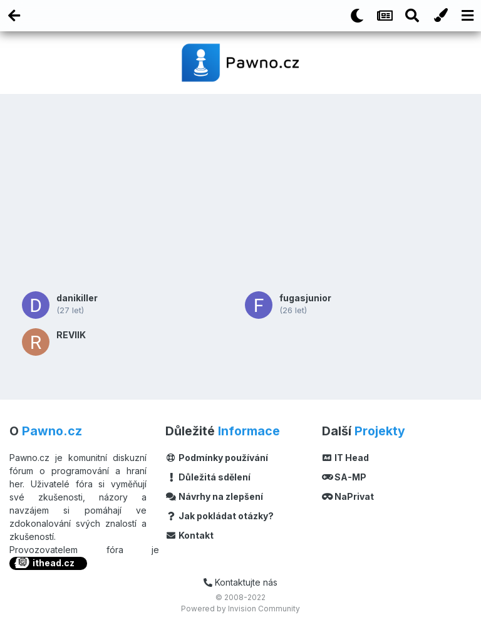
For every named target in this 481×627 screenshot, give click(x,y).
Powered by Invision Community (240, 608)
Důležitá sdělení (208, 477)
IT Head (346, 457)
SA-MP (344, 477)
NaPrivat (348, 496)
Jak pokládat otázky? (219, 515)
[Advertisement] (240, 191)
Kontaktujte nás (240, 582)
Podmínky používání (216, 457)
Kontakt (189, 535)
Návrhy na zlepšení (214, 496)
